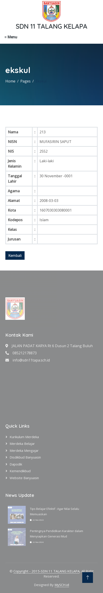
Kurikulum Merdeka (24, 437)
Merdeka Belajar (22, 443)
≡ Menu (10, 37)
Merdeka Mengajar (24, 450)
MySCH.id (62, 584)
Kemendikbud (20, 471)
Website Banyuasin (24, 478)
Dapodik (16, 464)
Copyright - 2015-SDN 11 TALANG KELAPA (46, 571)
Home (10, 81)
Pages (25, 81)
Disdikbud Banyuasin (25, 457)
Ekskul (41, 81)
